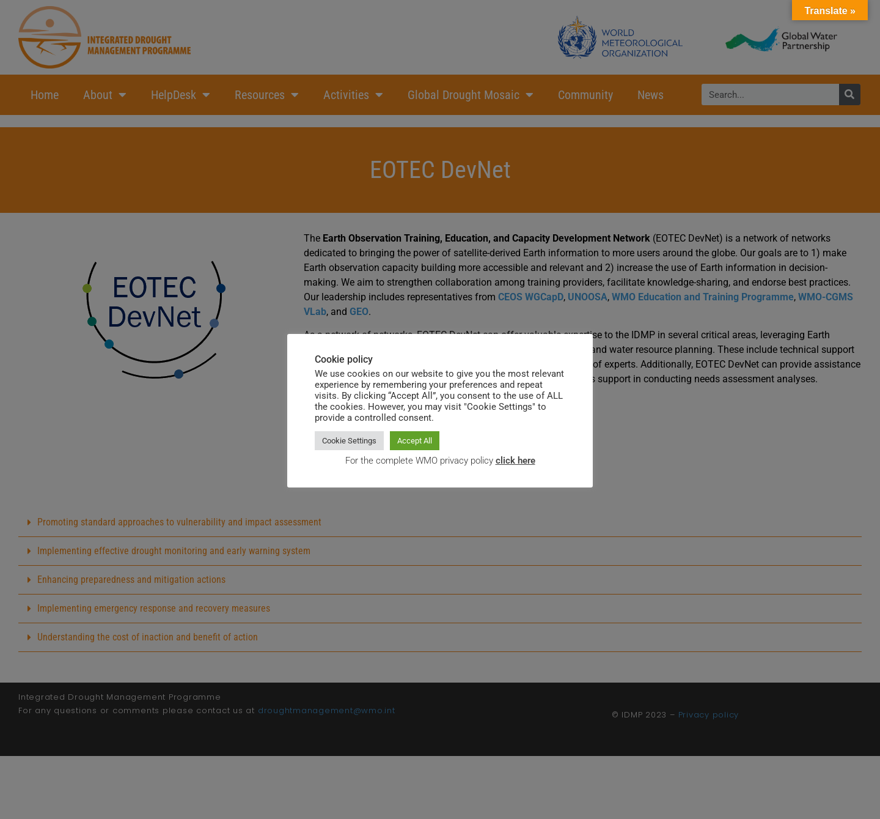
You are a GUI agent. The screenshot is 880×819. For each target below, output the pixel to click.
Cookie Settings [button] (349, 440)
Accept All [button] (414, 440)
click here (515, 460)
